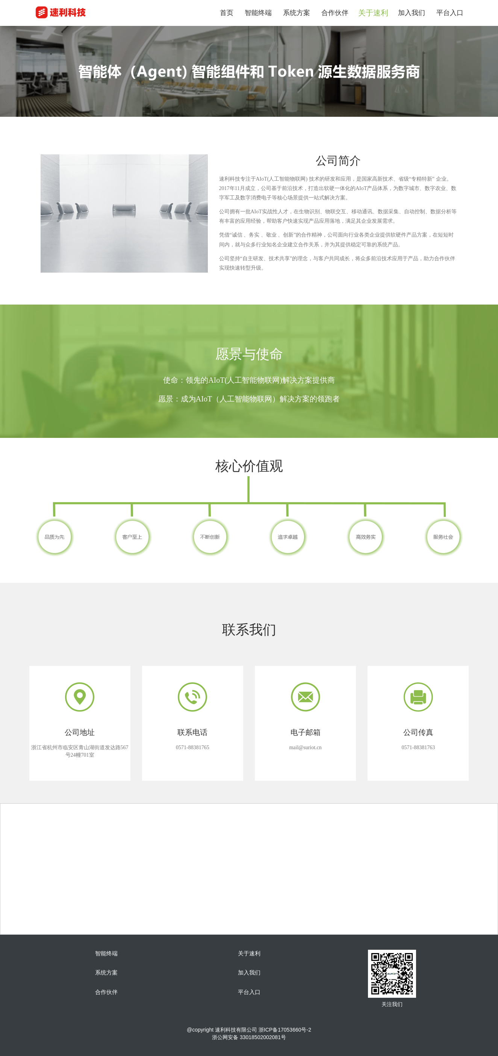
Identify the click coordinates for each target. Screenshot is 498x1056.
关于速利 (249, 953)
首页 (226, 13)
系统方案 (296, 13)
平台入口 (449, 13)
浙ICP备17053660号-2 (285, 1030)
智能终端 (258, 13)
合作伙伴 (334, 13)
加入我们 (411, 13)
